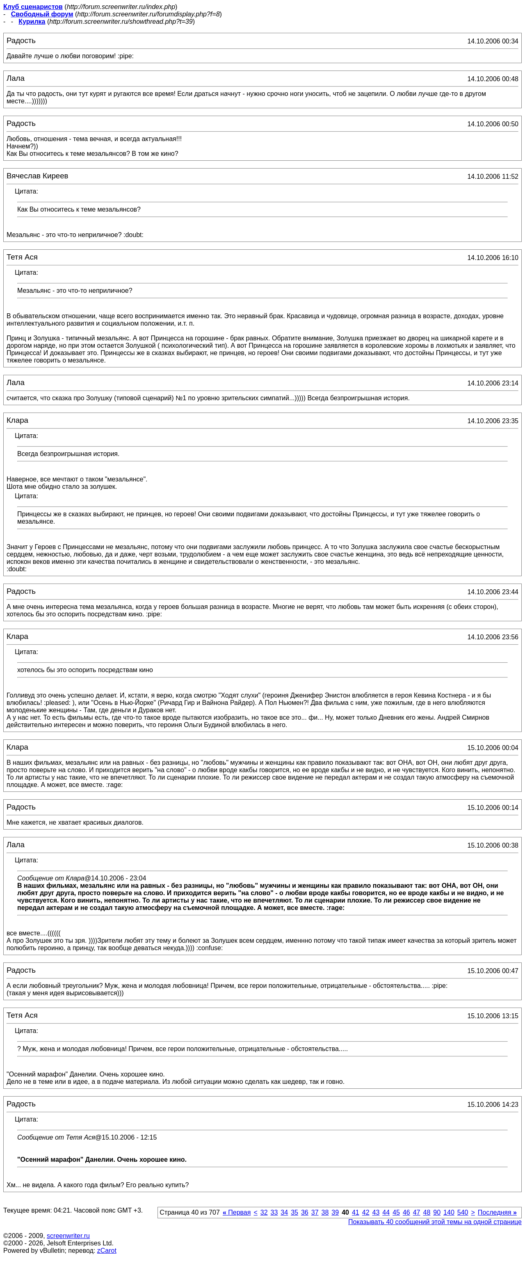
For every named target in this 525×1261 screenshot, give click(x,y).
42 (366, 1212)
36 (304, 1212)
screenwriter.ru (68, 1235)
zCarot (106, 1250)
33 (274, 1212)
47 (416, 1212)
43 (376, 1212)
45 (396, 1212)
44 (386, 1212)
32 (264, 1212)
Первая (237, 1212)
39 (335, 1212)
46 (406, 1212)
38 (325, 1212)
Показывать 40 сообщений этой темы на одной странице (435, 1221)
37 (315, 1212)
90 (437, 1212)
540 (462, 1212)
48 (427, 1212)
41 (355, 1212)
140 (448, 1212)
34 (284, 1212)
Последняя (497, 1212)
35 (294, 1212)
